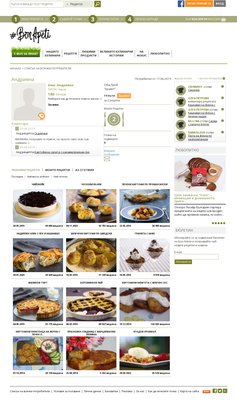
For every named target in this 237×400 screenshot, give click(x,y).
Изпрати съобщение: (112, 154)
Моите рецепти (57, 170)
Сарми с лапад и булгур (202, 122)
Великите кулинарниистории (116, 53)
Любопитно (160, 53)
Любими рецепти (25, 170)
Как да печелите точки (162, 391)
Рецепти (70, 53)
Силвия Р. (195, 87)
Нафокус (142, 53)
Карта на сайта (189, 391)
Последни (17, 176)
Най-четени (60, 176)
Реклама (127, 391)
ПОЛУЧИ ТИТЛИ (109, 19)
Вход (220, 3)
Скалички (41, 133)
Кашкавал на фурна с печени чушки (201, 106)
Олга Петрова (198, 98)
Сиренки (194, 90)
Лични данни (92, 391)
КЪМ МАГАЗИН (206, 19)
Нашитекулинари (52, 53)
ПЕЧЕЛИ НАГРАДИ (147, 19)
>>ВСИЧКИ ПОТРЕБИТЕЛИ (209, 78)
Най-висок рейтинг (38, 176)
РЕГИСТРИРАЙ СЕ (32, 19)
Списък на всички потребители (30, 391)
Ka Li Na (193, 121)
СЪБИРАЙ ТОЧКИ (71, 19)
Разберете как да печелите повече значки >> (75, 98)
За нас (140, 391)
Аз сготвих (84, 170)
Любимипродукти (88, 53)
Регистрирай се (199, 3)
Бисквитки (111, 391)
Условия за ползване (67, 391)
